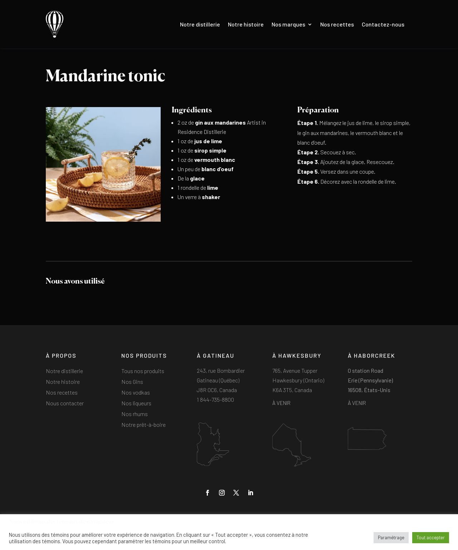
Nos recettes (337, 24)
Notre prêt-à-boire (143, 425)
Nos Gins (132, 382)
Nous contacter (65, 403)
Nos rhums (134, 414)
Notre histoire (246, 24)
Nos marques (288, 24)
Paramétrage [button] (391, 537)
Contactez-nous (383, 24)
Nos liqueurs (136, 403)
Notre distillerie (200, 24)
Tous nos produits (142, 371)
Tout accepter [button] (430, 537)
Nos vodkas (135, 393)
